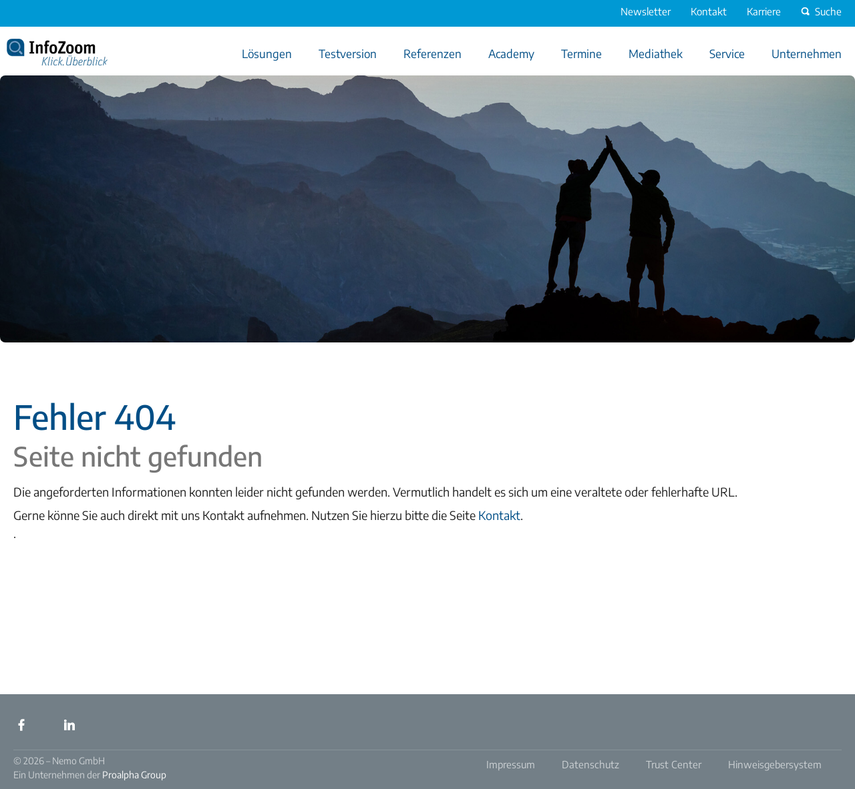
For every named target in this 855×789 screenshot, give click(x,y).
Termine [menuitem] (581, 53)
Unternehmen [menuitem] (807, 53)
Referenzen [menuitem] (432, 53)
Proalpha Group (134, 774)
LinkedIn (69, 725)
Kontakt (499, 515)
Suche (820, 11)
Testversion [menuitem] (348, 53)
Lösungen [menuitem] (267, 53)
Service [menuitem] (727, 53)
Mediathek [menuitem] (656, 53)
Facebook (21, 725)
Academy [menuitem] (511, 53)
